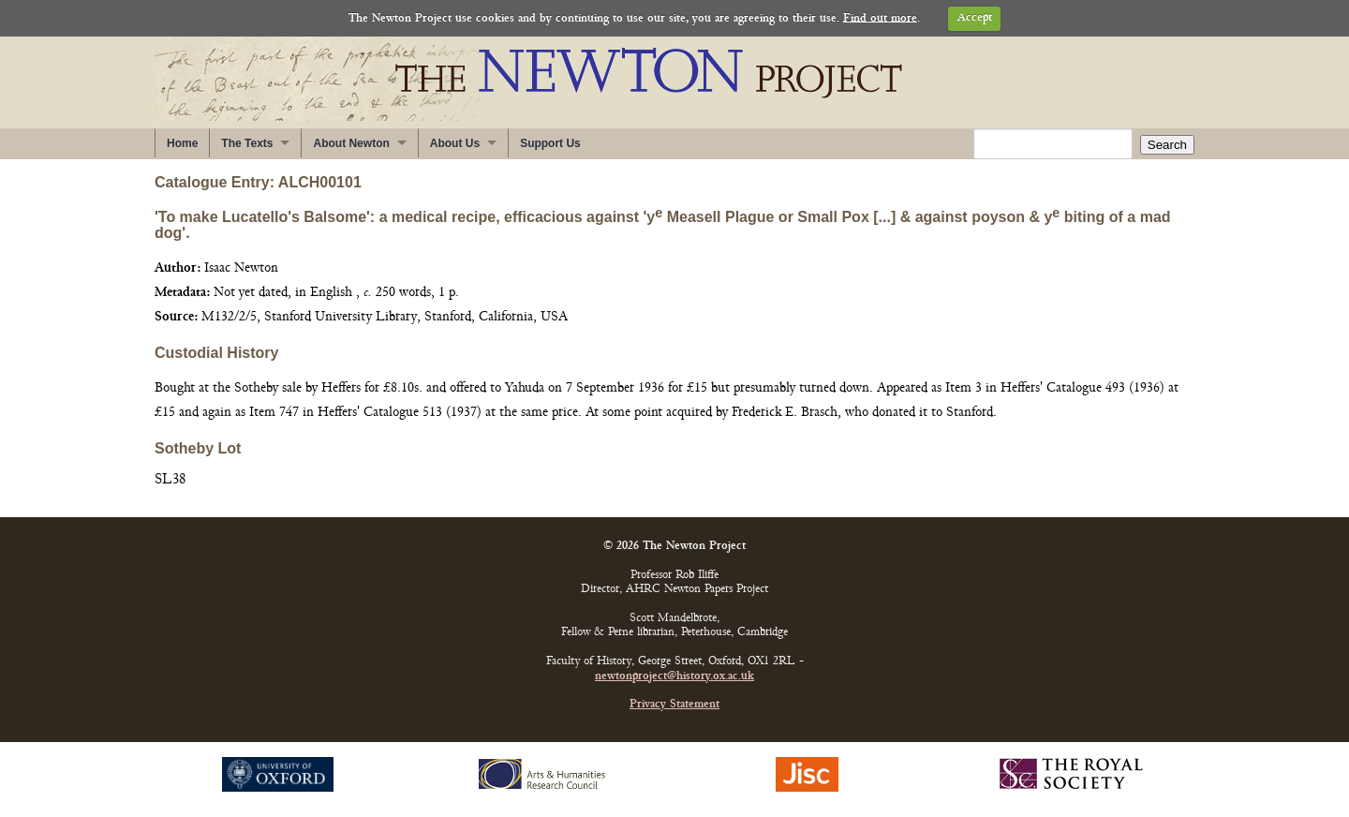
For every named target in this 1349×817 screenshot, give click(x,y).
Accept (974, 18)
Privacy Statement (674, 705)
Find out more (880, 18)
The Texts (247, 143)
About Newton (351, 143)
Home (182, 143)
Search (1167, 145)
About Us (455, 143)
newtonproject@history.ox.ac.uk (674, 677)
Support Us (550, 143)
